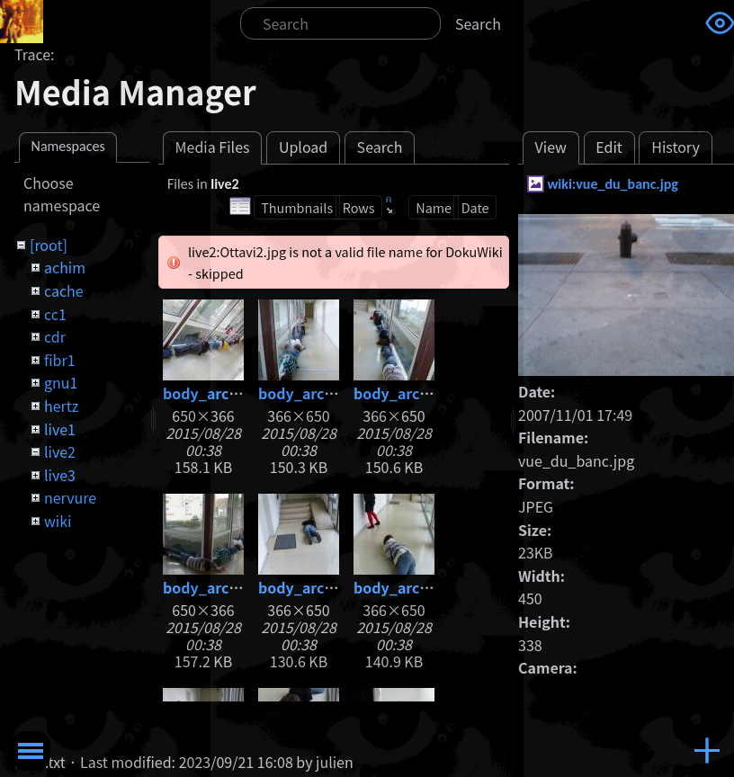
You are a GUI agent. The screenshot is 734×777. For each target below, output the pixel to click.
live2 (60, 451)
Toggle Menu (30, 751)
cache (64, 290)
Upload (303, 146)
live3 (60, 475)
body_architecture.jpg (242, 393)
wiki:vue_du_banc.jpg (612, 183)
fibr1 (60, 360)
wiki (57, 520)
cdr (55, 336)
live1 (60, 429)
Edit (608, 146)
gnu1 (60, 382)
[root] (48, 244)
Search (478, 23)
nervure (70, 497)
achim (64, 267)
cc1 (55, 314)
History (675, 146)
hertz (61, 405)
